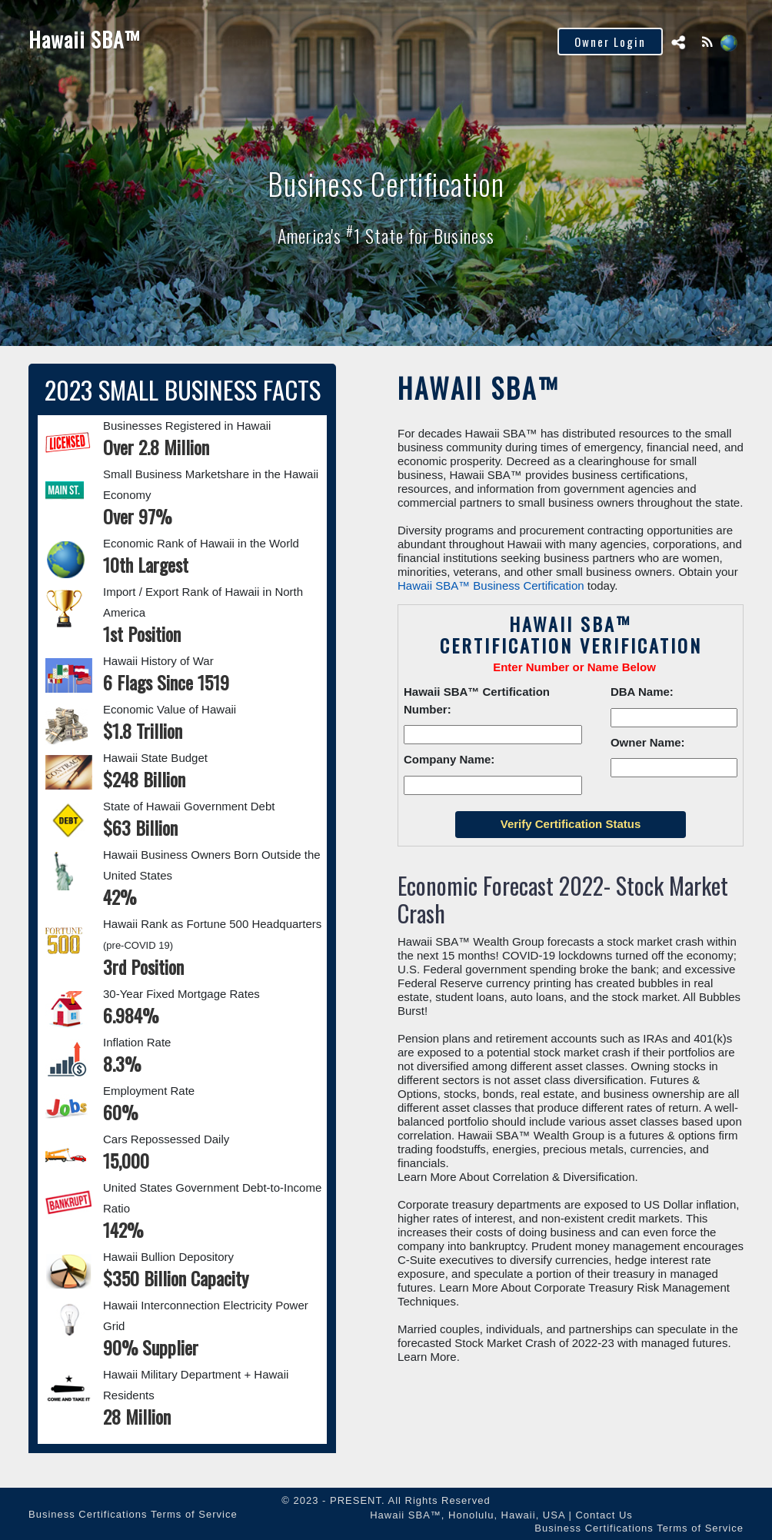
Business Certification (386, 183)
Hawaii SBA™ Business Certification (491, 585)
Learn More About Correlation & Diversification (516, 1176)
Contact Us (603, 1515)
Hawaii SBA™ (84, 39)
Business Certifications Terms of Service (133, 1514)
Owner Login (610, 41)
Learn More (427, 1356)
